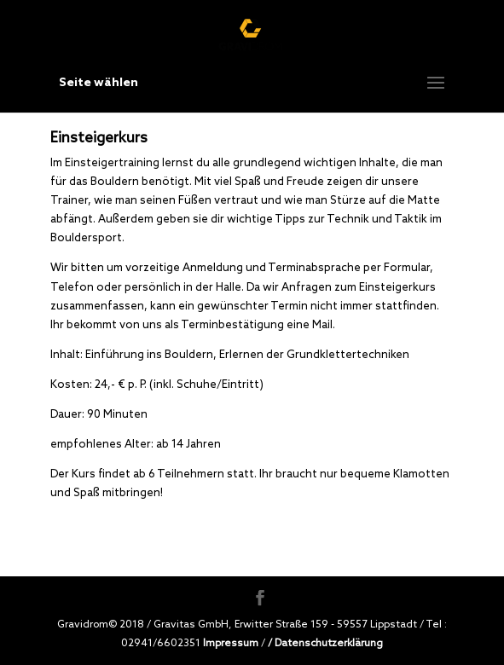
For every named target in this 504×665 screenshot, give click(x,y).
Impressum (230, 642)
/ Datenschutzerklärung (325, 642)
